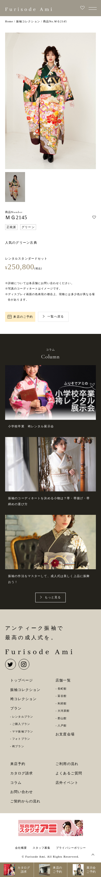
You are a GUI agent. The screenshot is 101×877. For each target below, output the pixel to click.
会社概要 (21, 847)
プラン (16, 708)
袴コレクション (23, 699)
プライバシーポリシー (71, 847)
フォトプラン (21, 738)
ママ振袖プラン (22, 731)
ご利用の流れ (66, 764)
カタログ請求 (21, 773)
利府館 (62, 703)
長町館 (62, 688)
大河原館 (64, 710)
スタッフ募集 (42, 847)
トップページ (21, 680)
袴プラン (18, 746)
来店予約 (18, 764)
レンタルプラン (22, 716)
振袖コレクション (25, 690)
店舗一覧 (63, 680)
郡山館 (62, 718)
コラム (16, 783)
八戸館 (62, 725)
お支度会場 (65, 734)
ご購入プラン (21, 723)
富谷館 (62, 695)
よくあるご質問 (68, 773)
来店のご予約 (20, 317)
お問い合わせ (21, 792)
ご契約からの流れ (25, 801)
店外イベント (66, 783)
